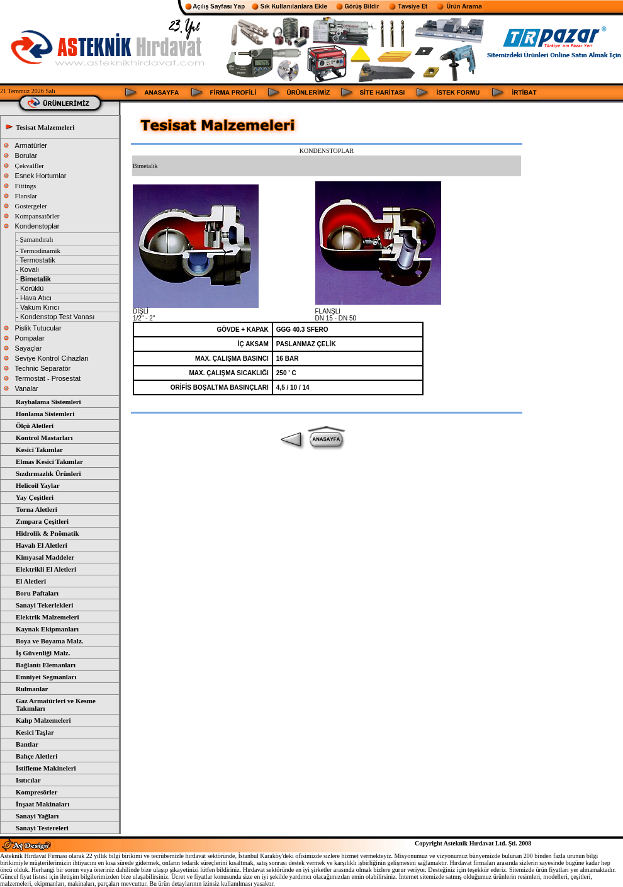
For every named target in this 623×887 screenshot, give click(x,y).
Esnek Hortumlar (41, 175)
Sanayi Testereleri (42, 828)
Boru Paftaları (37, 593)
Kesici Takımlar (39, 449)
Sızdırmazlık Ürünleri (48, 473)
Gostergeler (31, 206)
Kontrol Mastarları (44, 437)
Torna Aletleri (36, 509)
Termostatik (37, 260)
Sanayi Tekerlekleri (44, 605)
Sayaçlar (28, 348)
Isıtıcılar (28, 780)
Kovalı (29, 269)
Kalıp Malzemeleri (43, 720)
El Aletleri (31, 581)
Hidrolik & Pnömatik (47, 533)
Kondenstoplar (37, 226)
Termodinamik (40, 250)
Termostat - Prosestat (48, 378)
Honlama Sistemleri (45, 413)
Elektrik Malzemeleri (47, 617)
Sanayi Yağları (37, 816)
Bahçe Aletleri (36, 756)
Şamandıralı (36, 239)
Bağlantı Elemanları (46, 665)
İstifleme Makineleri (46, 768)
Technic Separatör (43, 368)
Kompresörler (36, 792)
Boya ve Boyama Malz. (50, 641)
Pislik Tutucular (38, 328)
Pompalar (30, 338)
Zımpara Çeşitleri (42, 521)
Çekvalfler (29, 165)
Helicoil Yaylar (38, 485)
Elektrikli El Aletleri (46, 569)
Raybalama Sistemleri (48, 401)
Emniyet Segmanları (46, 677)
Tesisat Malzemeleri (45, 127)
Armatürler (31, 145)
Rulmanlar (32, 688)
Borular (26, 155)
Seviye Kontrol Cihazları (52, 358)
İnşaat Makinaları (42, 804)
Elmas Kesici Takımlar (49, 461)
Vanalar (26, 388)
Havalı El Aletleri (41, 545)
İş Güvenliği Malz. (43, 653)
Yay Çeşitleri (34, 497)
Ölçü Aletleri (34, 425)
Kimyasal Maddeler (45, 557)
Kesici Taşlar (35, 732)
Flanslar (26, 196)
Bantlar (27, 744)
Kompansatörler (37, 216)
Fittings (25, 185)
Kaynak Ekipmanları (47, 629)
